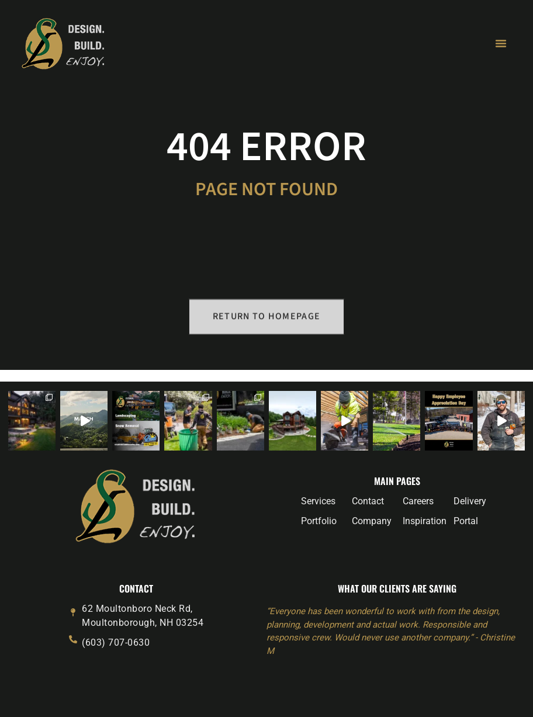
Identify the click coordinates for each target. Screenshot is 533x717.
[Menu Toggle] (501, 43)
